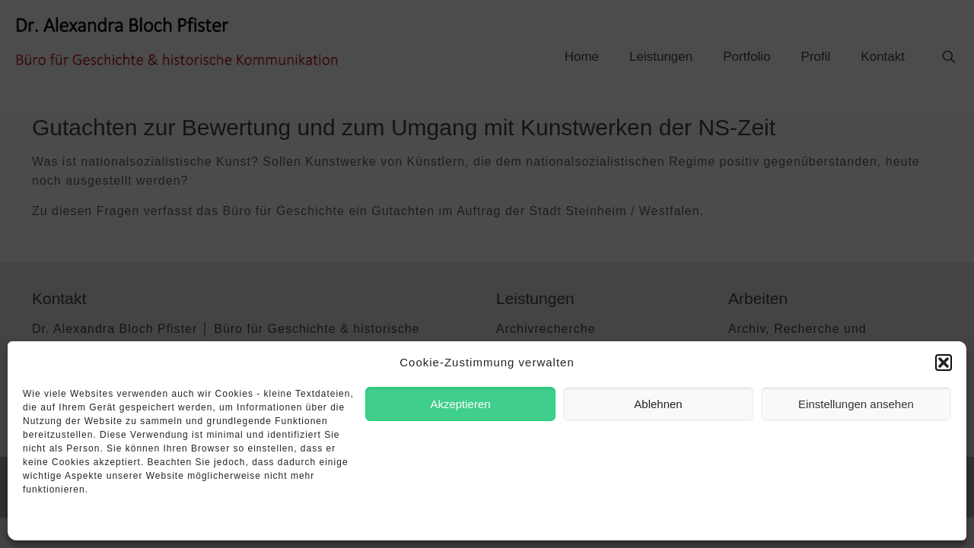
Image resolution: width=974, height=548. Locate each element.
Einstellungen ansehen (856, 404)
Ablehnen (658, 404)
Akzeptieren (460, 404)
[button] (943, 362)
